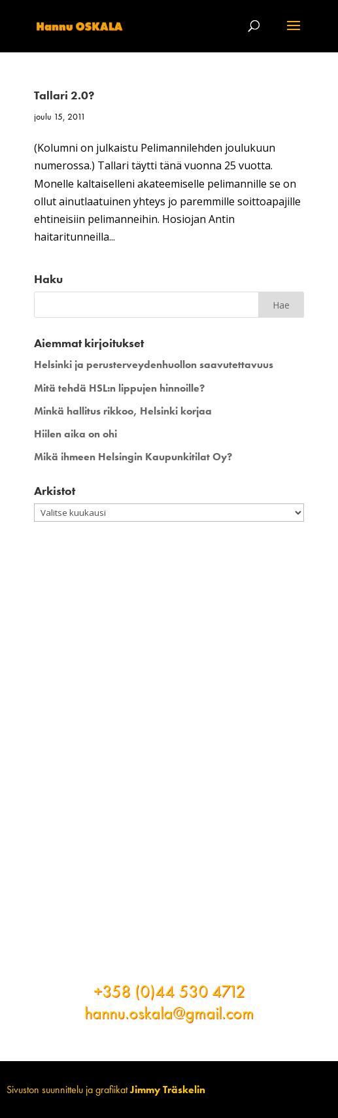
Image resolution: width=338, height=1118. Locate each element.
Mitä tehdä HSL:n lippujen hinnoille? (119, 388)
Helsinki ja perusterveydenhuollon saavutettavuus (153, 364)
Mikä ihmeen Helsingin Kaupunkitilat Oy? (133, 457)
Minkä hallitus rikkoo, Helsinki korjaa (123, 411)
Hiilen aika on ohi (75, 434)
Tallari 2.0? (64, 95)
